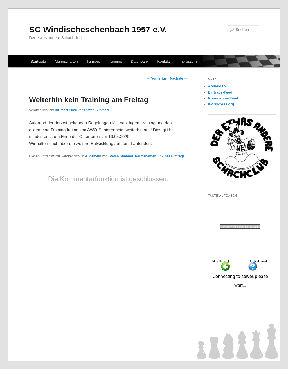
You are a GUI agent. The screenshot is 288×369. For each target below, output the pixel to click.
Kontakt (164, 61)
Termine (115, 61)
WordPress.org (221, 104)
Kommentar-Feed (223, 98)
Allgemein (93, 156)
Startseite (38, 61)
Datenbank (139, 61)
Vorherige (156, 78)
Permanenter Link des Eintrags (160, 156)
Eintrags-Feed (220, 92)
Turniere (93, 61)
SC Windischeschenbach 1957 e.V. (98, 29)
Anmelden (217, 86)
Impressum (188, 61)
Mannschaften (66, 61)
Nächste (178, 78)
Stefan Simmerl (96, 110)
